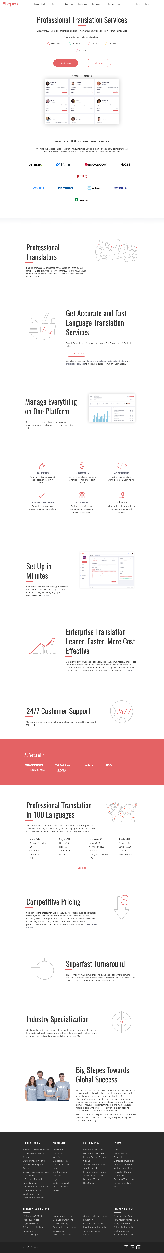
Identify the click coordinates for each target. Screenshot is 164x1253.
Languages (97, 4)
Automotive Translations (64, 1227)
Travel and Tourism (92, 1231)
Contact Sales (114, 4)
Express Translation (123, 1164)
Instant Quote (40, 4)
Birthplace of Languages (125, 1161)
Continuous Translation (33, 1198)
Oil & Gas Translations (63, 1220)
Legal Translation (30, 1223)
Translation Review (122, 1172)
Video (92, 43)
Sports (86, 1234)
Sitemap (117, 1187)
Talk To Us (98, 63)
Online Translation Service (34, 1161)
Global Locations (61, 1187)
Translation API (29, 1175)
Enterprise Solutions (32, 1190)
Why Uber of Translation (94, 1164)
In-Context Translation (124, 1234)
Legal (55, 1179)
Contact (56, 1190)
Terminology (119, 1157)
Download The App (92, 1179)
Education (88, 1220)
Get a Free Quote (76, 353)
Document (54, 43)
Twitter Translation (122, 1183)
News (55, 1168)
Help (137, 4)
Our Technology (60, 1161)
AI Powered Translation (33, 1179)
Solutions (69, 4)
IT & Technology (30, 1234)
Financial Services (31, 1220)
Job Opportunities (61, 1164)
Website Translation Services (36, 1150)
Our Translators (60, 1172)
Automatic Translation (124, 1227)
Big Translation (120, 1153)
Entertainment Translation (95, 1227)
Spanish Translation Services (36, 1172)
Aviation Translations (62, 1234)
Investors (57, 1175)
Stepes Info (58, 1150)
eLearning (82, 50)
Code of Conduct (61, 1183)
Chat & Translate (121, 1231)
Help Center (88, 1183)
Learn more (127, 670)
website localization (116, 361)
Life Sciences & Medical (33, 1216)
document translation (96, 361)
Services (55, 4)
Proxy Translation (122, 1223)
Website (74, 43)
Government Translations (95, 1216)
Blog (116, 1150)
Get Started (65, 63)
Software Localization (33, 1227)
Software (110, 43)
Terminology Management (126, 1220)
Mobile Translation (31, 1194)
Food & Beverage (61, 1223)
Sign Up (87, 1161)
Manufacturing (29, 1231)
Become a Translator (93, 1150)
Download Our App (123, 1216)
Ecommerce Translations (64, 1216)
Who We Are (59, 1157)
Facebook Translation (124, 1179)
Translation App (30, 1183)
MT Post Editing (121, 1175)
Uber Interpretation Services (36, 1187)
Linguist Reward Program (95, 1157)
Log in (148, 4)
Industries (82, 4)
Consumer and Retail (93, 1223)
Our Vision (57, 1153)
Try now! (46, 595)
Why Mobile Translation (94, 1175)
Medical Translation (123, 1168)
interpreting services (75, 364)
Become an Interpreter (93, 1153)
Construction (59, 1231)
